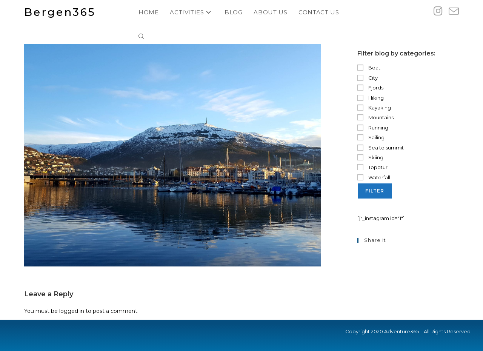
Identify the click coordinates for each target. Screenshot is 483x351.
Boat (368, 68)
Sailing (371, 137)
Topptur (372, 167)
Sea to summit (380, 148)
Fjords (370, 88)
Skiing (370, 157)
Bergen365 (60, 12)
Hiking (370, 98)
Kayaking (374, 108)
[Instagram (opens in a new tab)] (438, 11)
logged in (71, 311)
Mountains (375, 117)
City (367, 78)
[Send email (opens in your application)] (454, 11)
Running (372, 128)
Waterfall (373, 177)
